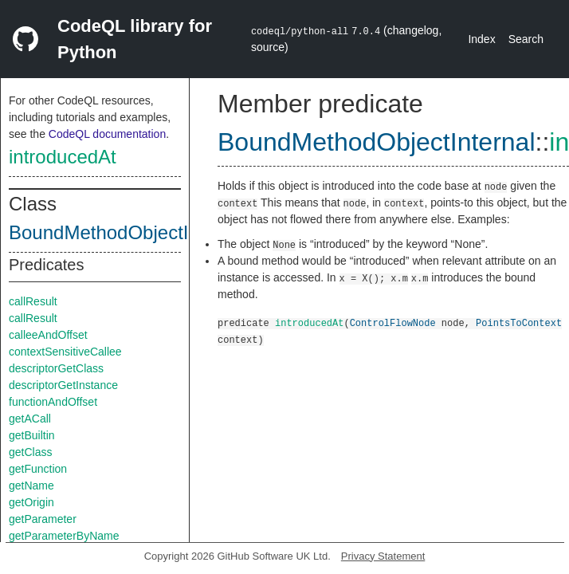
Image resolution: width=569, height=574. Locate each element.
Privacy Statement (383, 556)
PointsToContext (519, 322)
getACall (30, 418)
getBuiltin (32, 435)
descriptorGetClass (56, 368)
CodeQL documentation (107, 134)
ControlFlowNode (393, 322)
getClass (30, 452)
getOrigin (31, 502)
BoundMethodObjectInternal (128, 232)
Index (481, 39)
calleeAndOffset (48, 334)
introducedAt (62, 156)
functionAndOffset (53, 401)
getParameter (43, 519)
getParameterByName (64, 535)
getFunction (38, 468)
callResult (33, 301)
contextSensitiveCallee (65, 351)
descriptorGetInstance (63, 385)
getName (31, 485)
